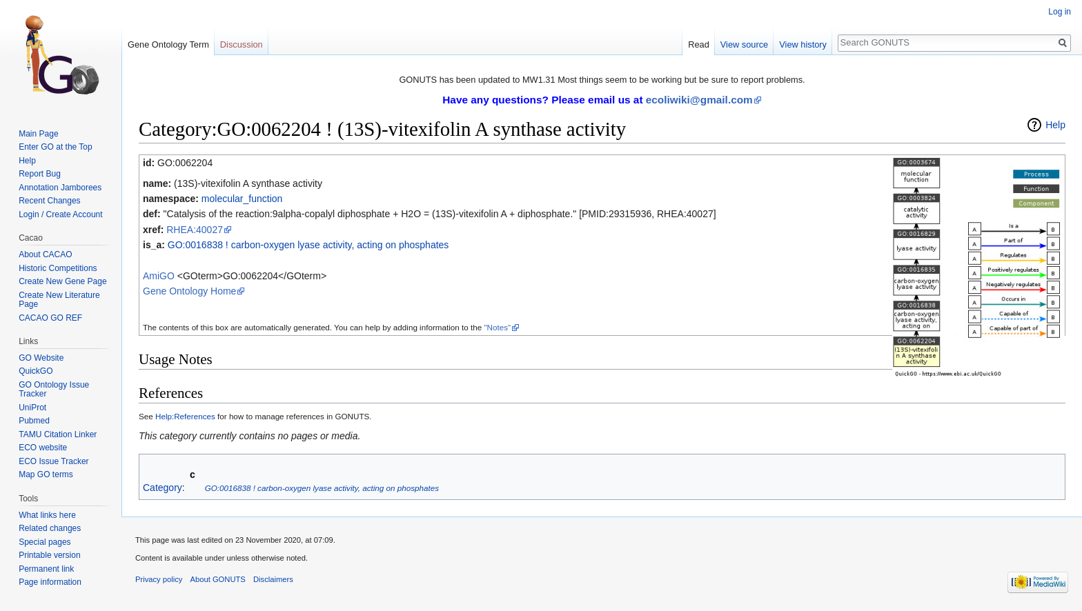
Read (698, 44)
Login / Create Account (60, 214)
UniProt (32, 407)
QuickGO (35, 371)
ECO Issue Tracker (53, 461)
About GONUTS (218, 579)
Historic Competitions (58, 268)
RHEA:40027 (194, 229)
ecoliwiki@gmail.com (699, 100)
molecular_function (242, 198)
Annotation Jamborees (60, 187)
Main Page (38, 134)
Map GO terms (46, 474)
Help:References (185, 416)
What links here (47, 515)
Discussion (241, 44)
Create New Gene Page (62, 281)
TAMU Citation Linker (58, 434)
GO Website (41, 358)
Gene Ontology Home (189, 291)
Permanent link (46, 569)
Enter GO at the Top (55, 147)
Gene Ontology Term (168, 44)
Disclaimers (273, 579)
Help (1055, 124)
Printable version (49, 555)
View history (803, 44)
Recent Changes (49, 201)
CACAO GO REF (50, 318)
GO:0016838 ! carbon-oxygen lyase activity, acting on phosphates (308, 244)
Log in (1059, 12)
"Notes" (497, 327)
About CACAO (45, 254)
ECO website (43, 447)
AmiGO (159, 275)
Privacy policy (158, 579)
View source (744, 44)
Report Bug (40, 174)
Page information (50, 582)
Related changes (50, 528)
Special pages (44, 542)
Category (162, 487)
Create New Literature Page (59, 300)
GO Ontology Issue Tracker (54, 389)
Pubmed (34, 420)
